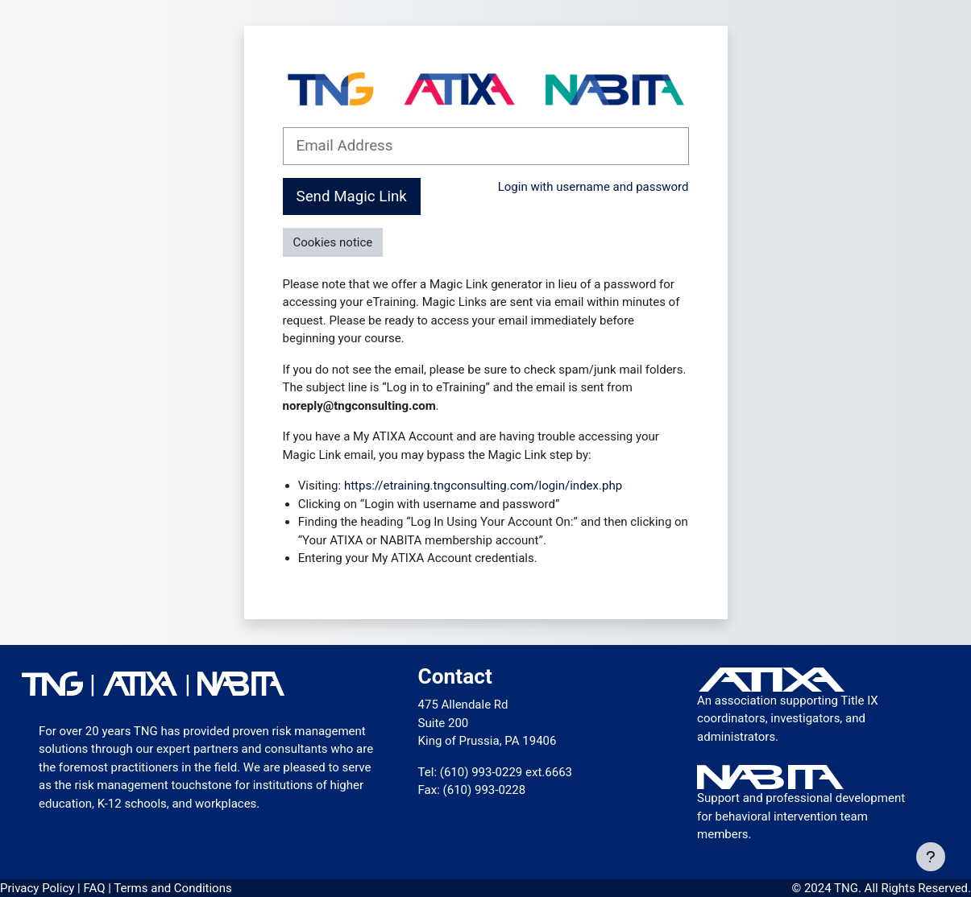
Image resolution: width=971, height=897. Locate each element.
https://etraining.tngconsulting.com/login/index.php (483, 485)
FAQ (95, 888)
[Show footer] (930, 856)
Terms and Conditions (172, 888)
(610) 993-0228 (484, 790)
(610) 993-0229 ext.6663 (506, 772)
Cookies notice (333, 242)
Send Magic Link (352, 196)
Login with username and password (593, 187)
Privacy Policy (38, 888)
